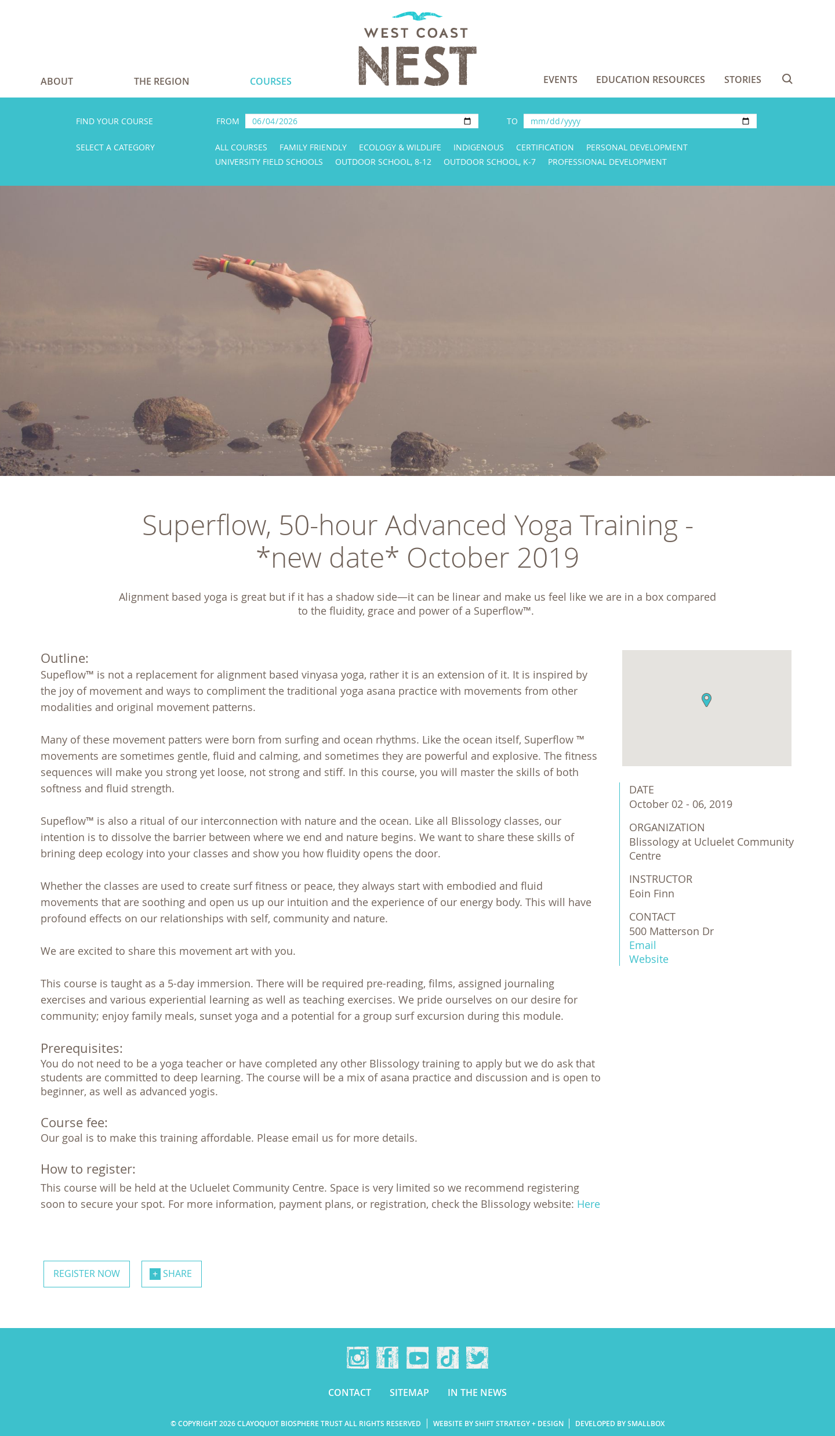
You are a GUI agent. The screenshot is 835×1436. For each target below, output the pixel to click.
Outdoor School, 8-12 (383, 161)
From (227, 121)
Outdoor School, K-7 (490, 161)
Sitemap (409, 1392)
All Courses (241, 147)
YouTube (417, 1358)
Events (560, 79)
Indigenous (478, 147)
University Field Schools (269, 161)
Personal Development (637, 147)
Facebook (387, 1358)
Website (649, 959)
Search (787, 79)
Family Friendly (313, 147)
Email (642, 945)
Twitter (477, 1358)
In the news (477, 1392)
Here (588, 1204)
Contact (349, 1392)
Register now (86, 1273)
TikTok (448, 1358)
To (512, 121)
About (57, 81)
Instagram (358, 1358)
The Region (162, 81)
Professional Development (607, 161)
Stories (742, 79)
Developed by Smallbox (620, 1423)
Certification (545, 147)
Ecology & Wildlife (400, 147)
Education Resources (650, 79)
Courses (271, 81)
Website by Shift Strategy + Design (498, 1423)
